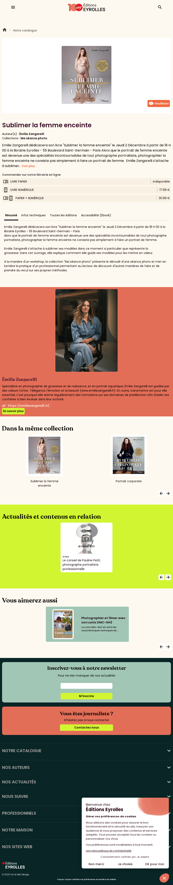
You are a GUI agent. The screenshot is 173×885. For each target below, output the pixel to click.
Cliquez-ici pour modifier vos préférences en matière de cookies (86, 879)
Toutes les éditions (63, 215)
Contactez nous (86, 727)
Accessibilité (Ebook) (96, 215)
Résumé (11, 215)
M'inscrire (86, 696)
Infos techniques (33, 215)
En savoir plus (13, 411)
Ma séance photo (34, 138)
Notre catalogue (25, 30)
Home (4, 30)
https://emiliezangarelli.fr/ (25, 406)
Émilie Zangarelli (31, 134)
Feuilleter (159, 103)
